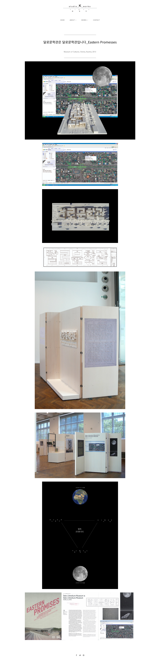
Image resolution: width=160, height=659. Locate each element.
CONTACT (96, 20)
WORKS (83, 20)
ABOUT (72, 20)
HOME (62, 20)
